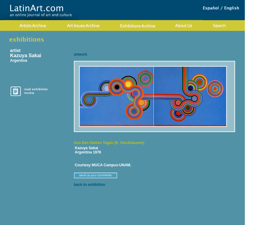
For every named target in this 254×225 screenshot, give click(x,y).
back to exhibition (89, 185)
